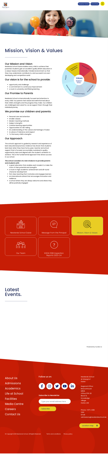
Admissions (13, 390)
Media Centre (14, 410)
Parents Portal (84, 4)
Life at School (14, 400)
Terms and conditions (53, 440)
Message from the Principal (54, 232)
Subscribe (45, 415)
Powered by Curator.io (94, 353)
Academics (12, 395)
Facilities (11, 405)
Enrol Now (94, 4)
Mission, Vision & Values (87, 232)
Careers (10, 416)
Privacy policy (68, 440)
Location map (90, 432)
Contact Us (12, 421)
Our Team (20, 257)
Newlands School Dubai (20, 232)
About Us (11, 385)
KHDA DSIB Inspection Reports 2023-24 (54, 258)
